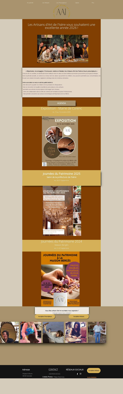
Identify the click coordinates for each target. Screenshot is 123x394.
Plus (93, 3)
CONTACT (53, 369)
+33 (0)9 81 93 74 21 (54, 374)
